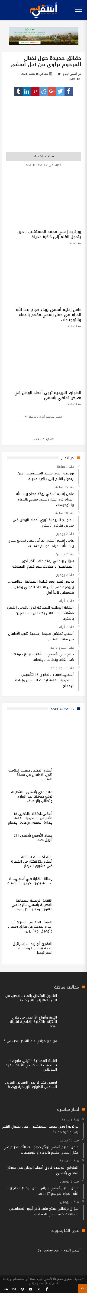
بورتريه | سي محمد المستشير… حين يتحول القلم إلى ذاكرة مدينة (49, 234)
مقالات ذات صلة (43, 156)
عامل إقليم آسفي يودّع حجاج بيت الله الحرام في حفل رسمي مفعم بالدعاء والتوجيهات (48, 314)
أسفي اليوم (70, 74)
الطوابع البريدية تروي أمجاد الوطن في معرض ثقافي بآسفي (47, 395)
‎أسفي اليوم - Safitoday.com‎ (59, 1250)
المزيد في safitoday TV (43, 165)
